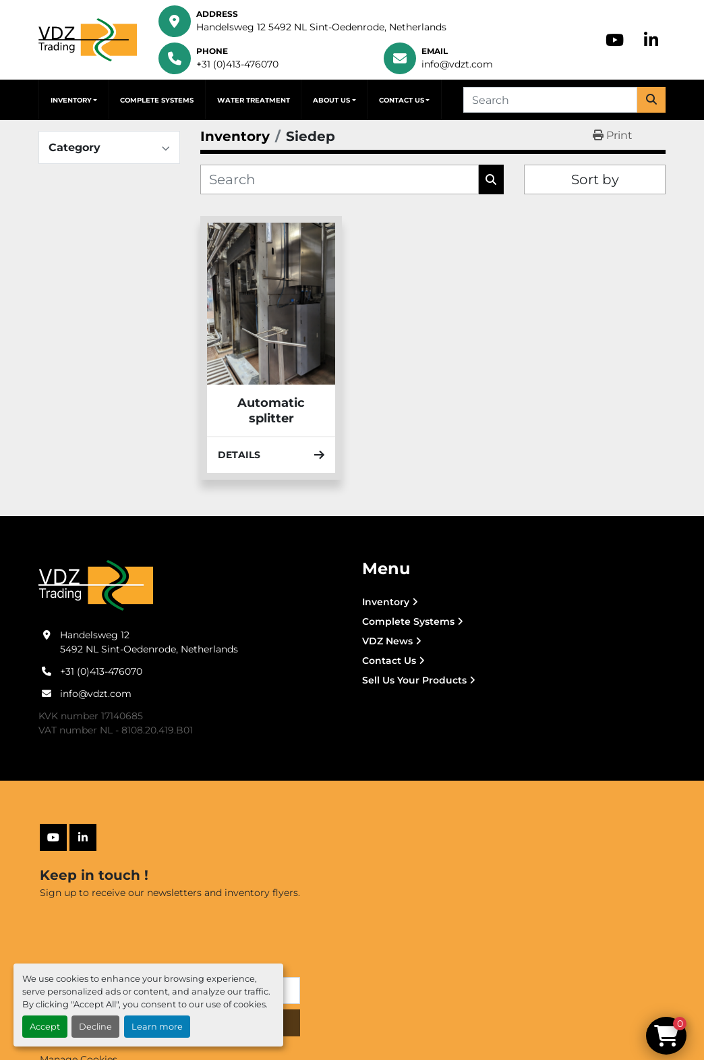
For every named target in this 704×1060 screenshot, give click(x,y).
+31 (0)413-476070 (237, 64)
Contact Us (401, 100)
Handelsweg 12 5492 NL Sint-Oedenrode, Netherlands (321, 27)
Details (271, 455)
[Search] (550, 100)
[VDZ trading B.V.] (95, 585)
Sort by (595, 179)
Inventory (71, 100)
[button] (74, 100)
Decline (95, 1027)
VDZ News (387, 641)
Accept (45, 1027)
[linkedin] (651, 39)
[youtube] (614, 39)
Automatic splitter (271, 410)
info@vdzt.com (457, 64)
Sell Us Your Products (414, 680)
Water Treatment (253, 100)
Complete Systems (157, 100)
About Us (331, 100)
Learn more (157, 1027)
